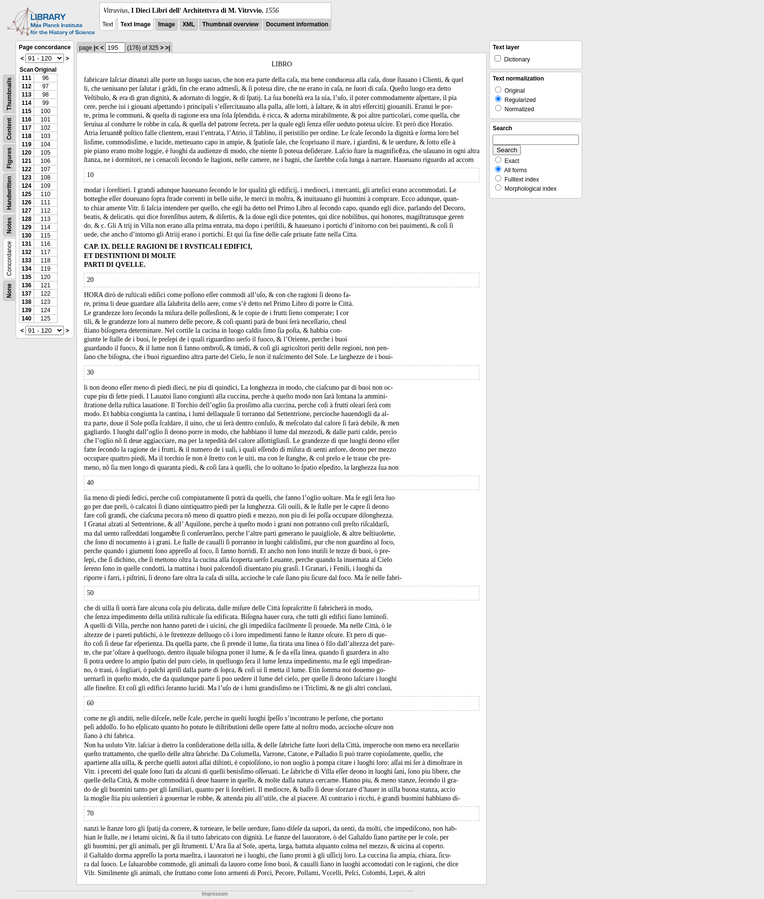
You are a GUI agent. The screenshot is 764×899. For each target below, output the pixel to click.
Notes (9, 226)
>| (167, 47)
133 (26, 260)
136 (26, 285)
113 (26, 94)
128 (26, 219)
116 (26, 119)
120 (26, 152)
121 (26, 161)
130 (26, 235)
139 (26, 310)
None (9, 290)
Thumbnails (9, 94)
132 (26, 252)
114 (26, 103)
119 (26, 144)
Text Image (135, 24)
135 (26, 277)
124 (26, 185)
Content (9, 129)
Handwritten (9, 193)
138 (26, 302)
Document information (297, 24)
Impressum (215, 894)
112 (26, 86)
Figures (9, 157)
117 (26, 127)
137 (26, 293)
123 (26, 177)
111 (26, 78)
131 (26, 243)
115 (26, 111)
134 (26, 268)
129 (26, 227)
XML (189, 24)
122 (26, 169)
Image (166, 24)
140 (26, 318)
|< (96, 47)
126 (26, 202)
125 (26, 194)
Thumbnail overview (230, 24)
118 (26, 136)
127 (26, 210)
